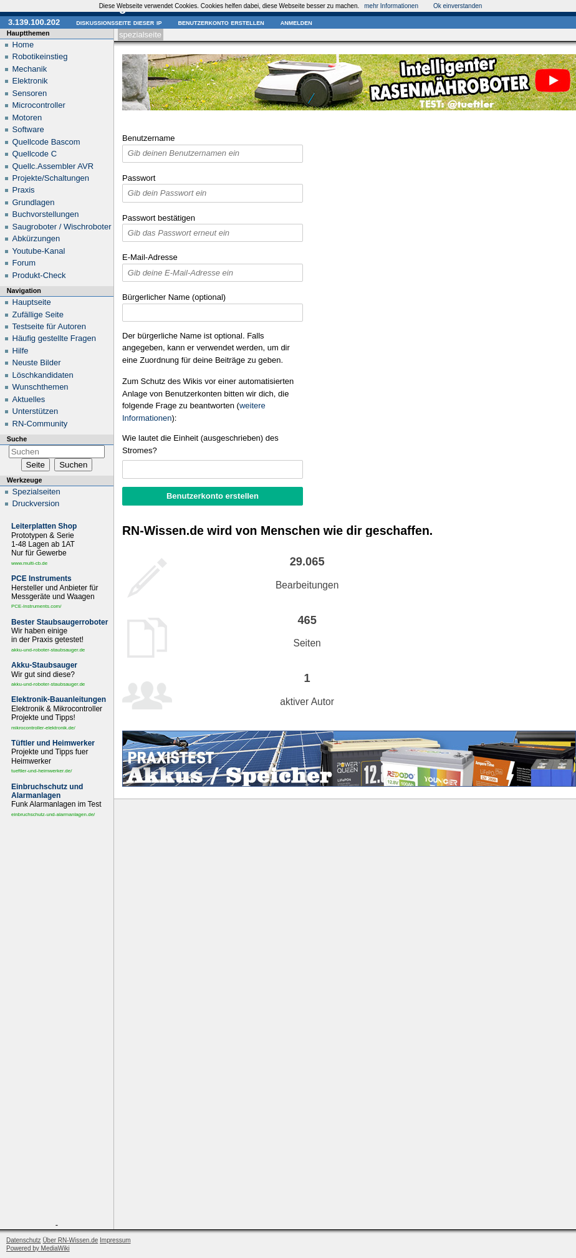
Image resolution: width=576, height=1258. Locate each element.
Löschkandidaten (43, 375)
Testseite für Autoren (49, 326)
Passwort (138, 178)
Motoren (27, 117)
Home (23, 44)
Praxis (23, 189)
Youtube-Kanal (38, 251)
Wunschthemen (40, 386)
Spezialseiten (36, 491)
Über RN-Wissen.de (70, 1240)
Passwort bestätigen (158, 218)
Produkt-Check (39, 275)
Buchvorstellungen (45, 214)
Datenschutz (23, 1240)
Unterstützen (35, 411)
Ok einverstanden (457, 5)
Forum (24, 262)
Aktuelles (29, 399)
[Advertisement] (57, 1022)
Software (28, 129)
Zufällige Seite (38, 314)
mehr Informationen (391, 5)
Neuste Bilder (36, 362)
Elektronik (30, 80)
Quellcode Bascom (46, 141)
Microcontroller (38, 105)
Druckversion (36, 503)
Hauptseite (31, 302)
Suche (17, 439)
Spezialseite (140, 34)
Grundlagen (33, 202)
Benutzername (148, 138)
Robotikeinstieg (40, 56)
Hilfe (20, 350)
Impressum (115, 1240)
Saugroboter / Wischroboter (62, 226)
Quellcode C (34, 153)
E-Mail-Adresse (150, 257)
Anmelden (296, 22)
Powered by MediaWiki (38, 1248)
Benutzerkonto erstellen (221, 22)
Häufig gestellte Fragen (54, 338)
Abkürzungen (36, 238)
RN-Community (40, 423)
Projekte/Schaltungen (51, 178)
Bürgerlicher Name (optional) (174, 297)
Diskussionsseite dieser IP (118, 22)
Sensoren (29, 93)
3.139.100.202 (34, 22)
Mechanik (29, 69)
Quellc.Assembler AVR (53, 166)
